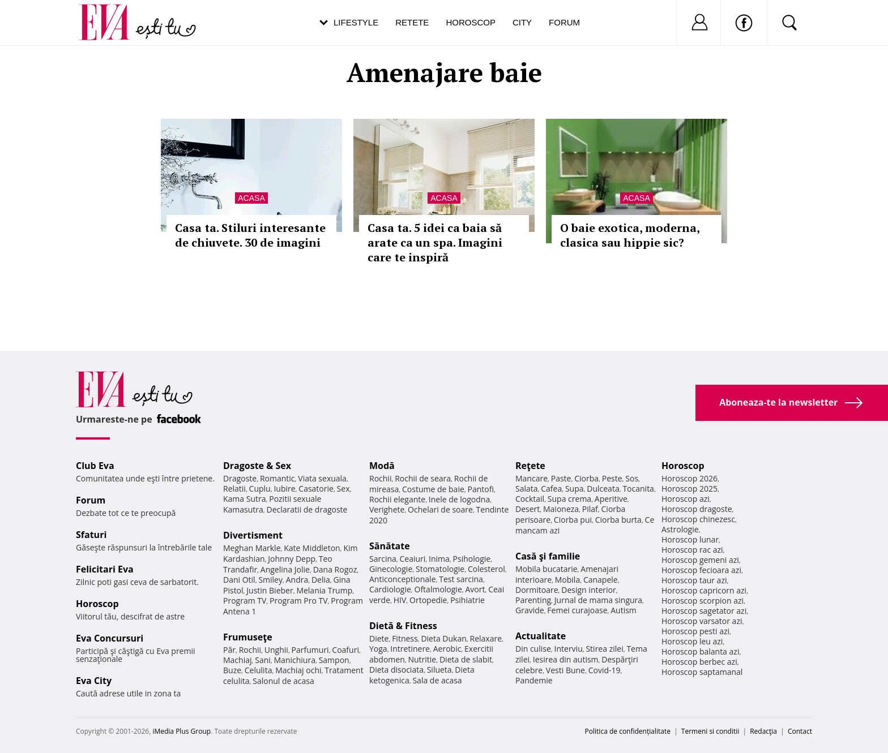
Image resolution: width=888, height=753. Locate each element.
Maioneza (561, 509)
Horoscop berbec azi (699, 661)
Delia (320, 579)
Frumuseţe (247, 637)
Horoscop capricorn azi (703, 590)
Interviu (568, 648)
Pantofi (481, 489)
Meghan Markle (252, 548)
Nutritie (422, 659)
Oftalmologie (438, 589)
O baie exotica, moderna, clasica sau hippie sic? (629, 235)
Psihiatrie (467, 600)
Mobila (567, 579)
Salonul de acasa (283, 680)
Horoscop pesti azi (695, 631)
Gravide (529, 610)
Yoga (378, 648)
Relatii (234, 488)
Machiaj (237, 660)
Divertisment (253, 535)
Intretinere (410, 648)
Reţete (530, 465)
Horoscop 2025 (689, 488)
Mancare (531, 478)
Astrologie (680, 529)
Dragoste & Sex (257, 465)
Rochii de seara (423, 478)
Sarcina (382, 558)
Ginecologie (390, 568)
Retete (412, 22)
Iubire (284, 488)
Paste (561, 478)
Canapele (600, 579)
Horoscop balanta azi (700, 651)
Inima (439, 558)
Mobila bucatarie (546, 568)
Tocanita (638, 488)
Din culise (533, 648)
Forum (564, 22)
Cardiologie (390, 589)
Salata (526, 488)
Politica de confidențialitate (628, 731)
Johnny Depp (291, 558)
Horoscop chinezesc (698, 519)
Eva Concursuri (109, 638)
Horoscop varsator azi (701, 621)
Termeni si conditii (710, 731)
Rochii (250, 649)
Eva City (94, 680)
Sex (343, 488)
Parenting (533, 600)
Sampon (334, 660)
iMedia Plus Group (181, 731)
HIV (400, 600)
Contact (800, 731)
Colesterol (486, 568)
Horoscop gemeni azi (700, 559)
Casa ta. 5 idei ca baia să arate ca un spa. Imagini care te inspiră (435, 242)
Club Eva (95, 465)
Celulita (258, 670)
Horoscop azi (685, 498)
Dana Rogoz (335, 569)
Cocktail (529, 498)
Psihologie (472, 558)
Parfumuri (310, 649)
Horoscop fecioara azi (701, 570)
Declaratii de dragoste (307, 509)
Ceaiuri (413, 558)
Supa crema (569, 498)
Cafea (551, 488)
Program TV (244, 600)
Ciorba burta (618, 519)
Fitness (405, 638)
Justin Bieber (269, 590)
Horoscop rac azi (692, 549)
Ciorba (586, 478)
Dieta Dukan (443, 638)
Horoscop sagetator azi (703, 610)
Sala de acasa (437, 680)
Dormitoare (536, 589)
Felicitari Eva (105, 569)
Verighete (386, 509)
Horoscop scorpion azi (702, 600)
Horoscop (471, 22)
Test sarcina (461, 579)
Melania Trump (324, 590)
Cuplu (260, 488)
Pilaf (590, 509)
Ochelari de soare (440, 509)
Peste (612, 478)
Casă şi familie (547, 556)
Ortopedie (428, 600)
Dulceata (603, 488)
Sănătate (389, 546)
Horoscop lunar (690, 539)
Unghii (276, 649)
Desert (527, 509)
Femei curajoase (577, 610)
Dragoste (240, 478)
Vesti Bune (565, 670)
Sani (263, 660)
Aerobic (447, 648)
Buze (232, 670)
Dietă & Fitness (403, 625)
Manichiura (294, 660)
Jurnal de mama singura (598, 600)
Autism (623, 610)
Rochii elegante (397, 499)
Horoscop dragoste (696, 509)
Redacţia (763, 731)
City (522, 22)
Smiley (270, 579)
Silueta (439, 669)
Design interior (588, 589)
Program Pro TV (299, 600)
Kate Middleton (312, 548)
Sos (631, 478)
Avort (475, 589)
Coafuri (345, 649)
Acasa (251, 198)
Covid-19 (604, 670)
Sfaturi (91, 534)
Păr (229, 649)
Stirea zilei (604, 648)
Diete (378, 638)
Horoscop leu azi (692, 641)
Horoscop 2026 (689, 478)
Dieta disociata (396, 669)
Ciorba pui (573, 519)
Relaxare (486, 638)
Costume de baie (433, 489)
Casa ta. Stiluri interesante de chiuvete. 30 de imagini (250, 235)
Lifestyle (356, 22)
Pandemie (534, 680)
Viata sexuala (322, 478)
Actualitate (540, 636)
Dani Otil (239, 579)
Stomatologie (440, 568)
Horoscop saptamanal (701, 671)
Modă (382, 465)
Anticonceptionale (402, 579)
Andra (297, 579)
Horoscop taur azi (694, 580)
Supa (574, 488)
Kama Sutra (244, 498)
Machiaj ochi (298, 670)
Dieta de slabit (465, 659)
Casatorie (316, 488)
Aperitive (611, 498)
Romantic (277, 478)
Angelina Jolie (285, 569)
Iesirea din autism (566, 659)
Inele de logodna (459, 499)
